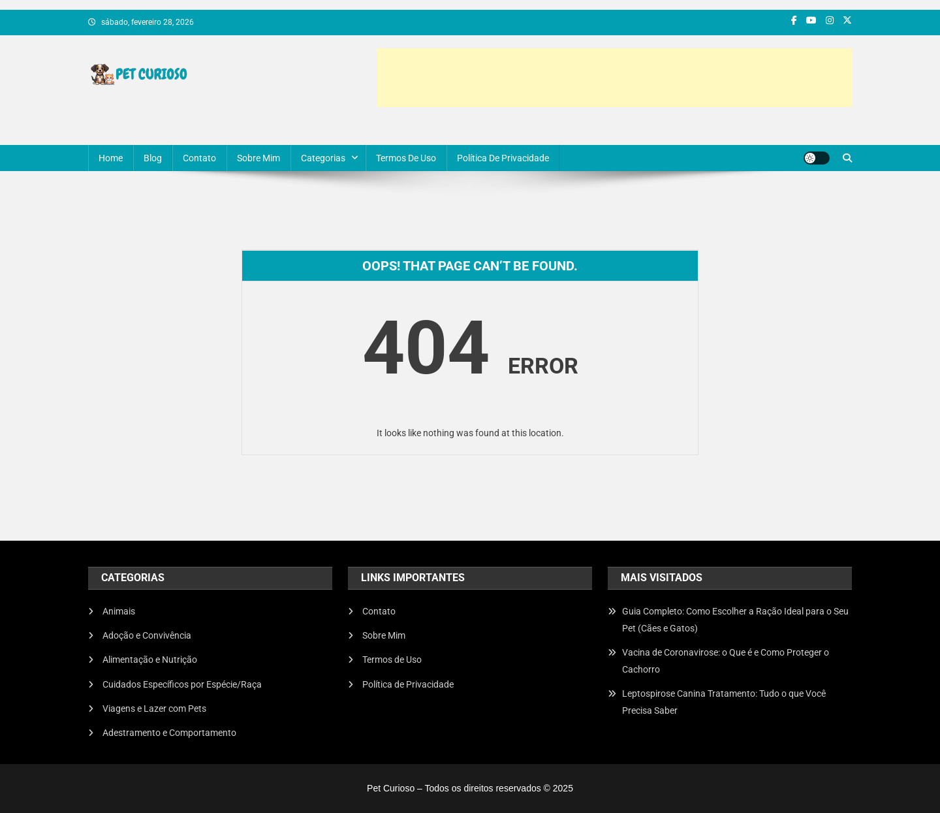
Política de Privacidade (503, 158)
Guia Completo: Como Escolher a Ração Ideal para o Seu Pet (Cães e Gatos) (735, 619)
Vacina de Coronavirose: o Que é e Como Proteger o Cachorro (725, 661)
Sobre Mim (258, 158)
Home (111, 158)
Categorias (323, 158)
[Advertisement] (614, 77)
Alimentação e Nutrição (149, 659)
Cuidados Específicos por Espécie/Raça (182, 684)
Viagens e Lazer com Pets (154, 708)
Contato (199, 158)
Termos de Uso (406, 158)
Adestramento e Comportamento (169, 732)
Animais (118, 611)
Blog (153, 158)
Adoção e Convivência (146, 635)
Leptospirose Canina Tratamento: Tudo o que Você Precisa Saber (724, 702)
